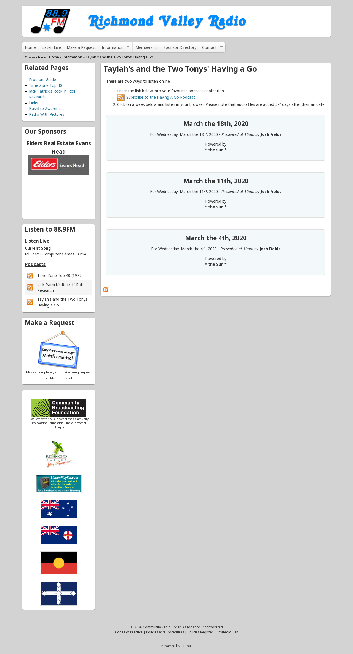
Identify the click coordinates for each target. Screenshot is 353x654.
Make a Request (81, 47)
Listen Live (51, 47)
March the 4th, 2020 (216, 238)
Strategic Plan (227, 632)
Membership (146, 47)
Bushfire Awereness (47, 108)
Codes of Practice (129, 632)
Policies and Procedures (165, 632)
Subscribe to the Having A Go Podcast (156, 97)
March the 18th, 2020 (215, 123)
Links (33, 102)
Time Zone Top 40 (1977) (60, 275)
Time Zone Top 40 (45, 85)
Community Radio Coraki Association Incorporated (183, 627)
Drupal (186, 646)
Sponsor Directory (180, 47)
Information (114, 48)
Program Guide (42, 79)
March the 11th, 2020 (215, 181)
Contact (211, 48)
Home (30, 47)
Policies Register (200, 632)
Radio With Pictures (46, 114)
